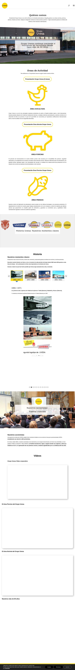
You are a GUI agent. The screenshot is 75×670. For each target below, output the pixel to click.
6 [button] (38, 387)
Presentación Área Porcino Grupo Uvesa (37, 170)
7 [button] (40, 387)
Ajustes (67, 667)
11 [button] (47, 387)
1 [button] (29, 387)
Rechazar (57, 667)
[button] (9, 276)
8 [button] (42, 387)
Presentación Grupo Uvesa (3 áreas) (37, 79)
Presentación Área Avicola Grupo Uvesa (37, 124)
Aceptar (48, 667)
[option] (17, 276)
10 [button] (45, 387)
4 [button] (35, 387)
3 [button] (33, 387)
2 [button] (31, 387)
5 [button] (36, 387)
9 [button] (44, 387)
